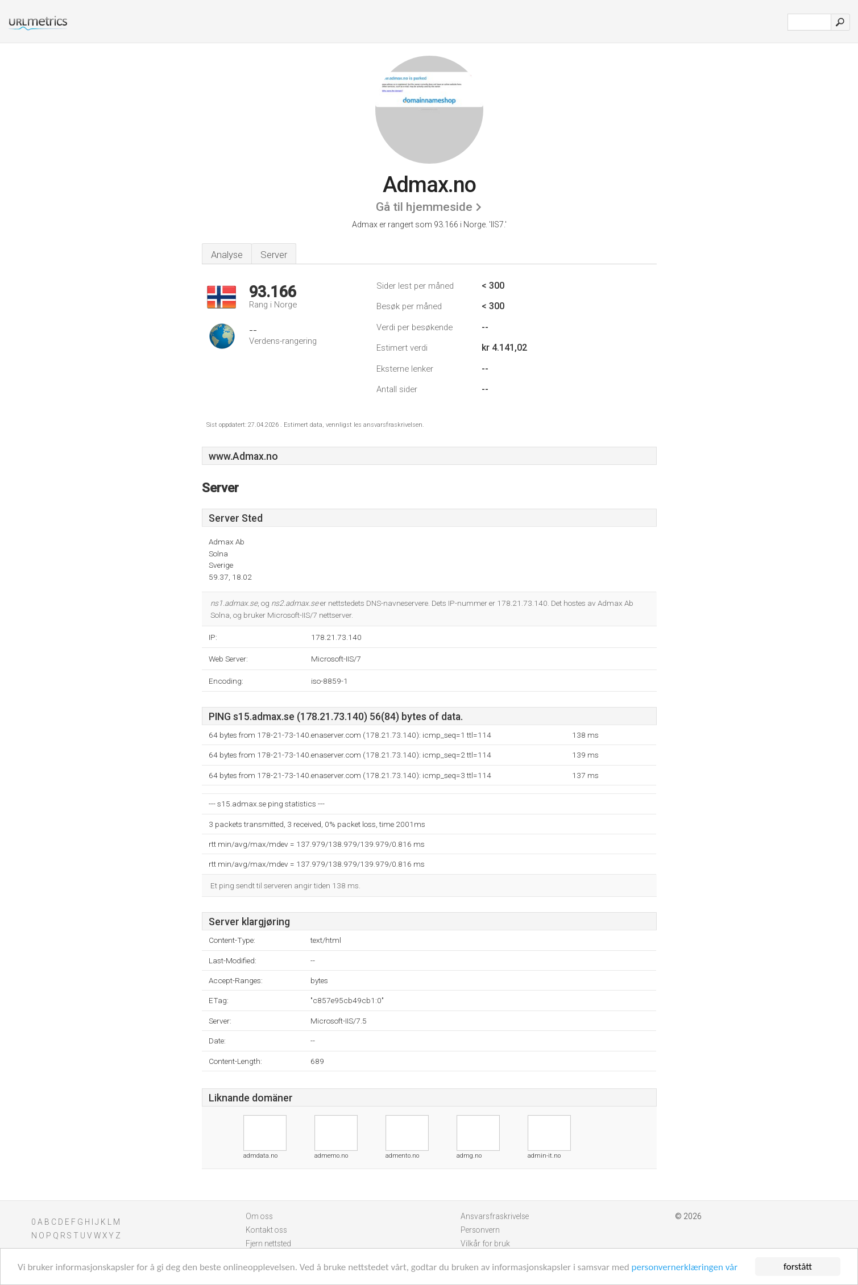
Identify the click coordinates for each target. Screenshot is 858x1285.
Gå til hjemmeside (424, 207)
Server (273, 254)
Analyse (227, 254)
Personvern (480, 1229)
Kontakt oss (266, 1229)
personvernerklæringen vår (685, 1267)
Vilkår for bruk (485, 1243)
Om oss (259, 1216)
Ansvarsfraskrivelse (495, 1216)
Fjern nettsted (268, 1243)
